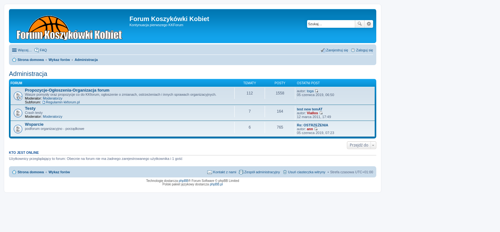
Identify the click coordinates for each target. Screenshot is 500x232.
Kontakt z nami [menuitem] (224, 172)
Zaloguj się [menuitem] (364, 50)
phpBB (183, 181)
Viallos (312, 113)
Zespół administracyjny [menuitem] (262, 172)
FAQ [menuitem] (43, 50)
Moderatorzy (52, 98)
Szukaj (359, 24)
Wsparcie (34, 124)
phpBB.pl (216, 184)
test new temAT (309, 109)
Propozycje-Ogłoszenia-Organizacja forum (67, 90)
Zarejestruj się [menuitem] (337, 50)
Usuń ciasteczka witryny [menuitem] (306, 172)
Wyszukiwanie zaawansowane (368, 24)
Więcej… (25, 50)
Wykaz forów (59, 172)
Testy (30, 108)
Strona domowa (31, 172)
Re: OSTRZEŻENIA (312, 125)
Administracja (28, 73)
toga (310, 91)
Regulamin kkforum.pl (63, 102)
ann (310, 129)
